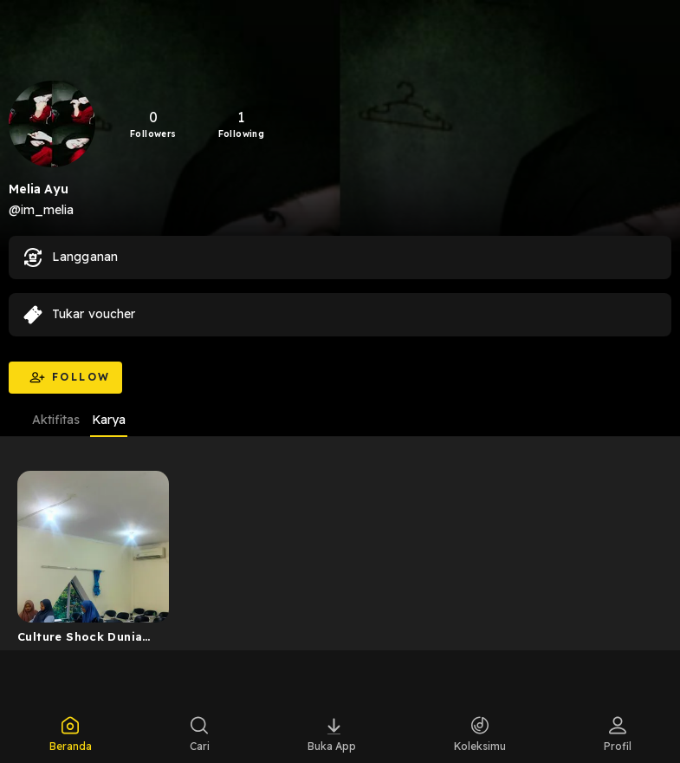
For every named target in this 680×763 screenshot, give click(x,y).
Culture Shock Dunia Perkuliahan (79, 639)
